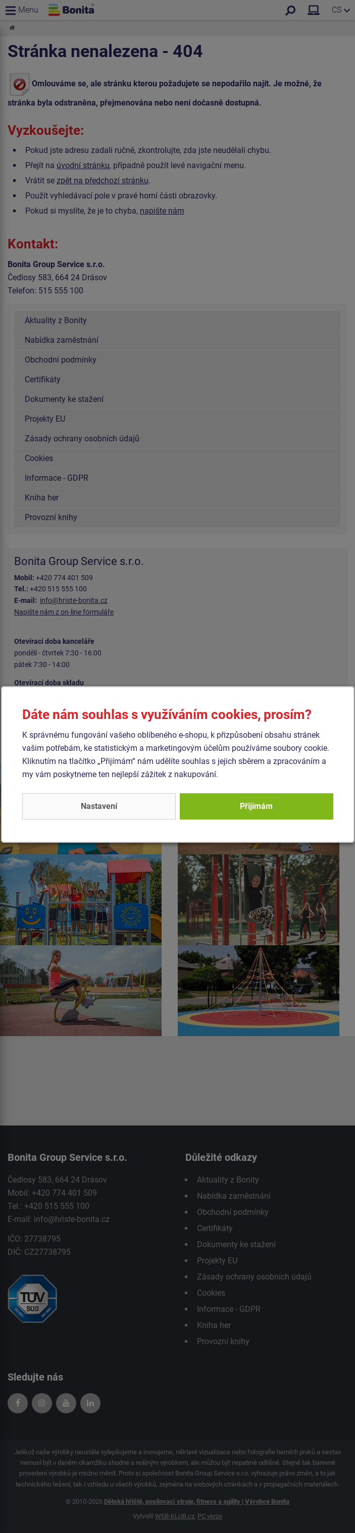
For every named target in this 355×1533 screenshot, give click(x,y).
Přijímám (256, 806)
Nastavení (99, 806)
